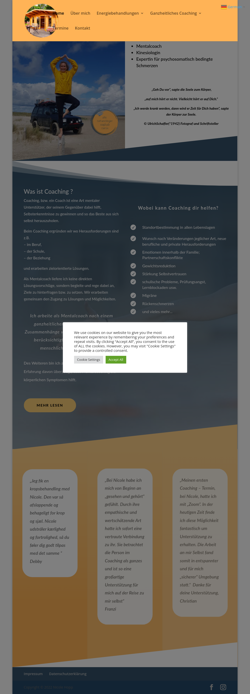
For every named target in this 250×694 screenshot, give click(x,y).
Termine (61, 28)
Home (58, 13)
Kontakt (82, 28)
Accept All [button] (116, 359)
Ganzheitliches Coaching (173, 13)
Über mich (80, 13)
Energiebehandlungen (118, 13)
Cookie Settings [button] (88, 359)
